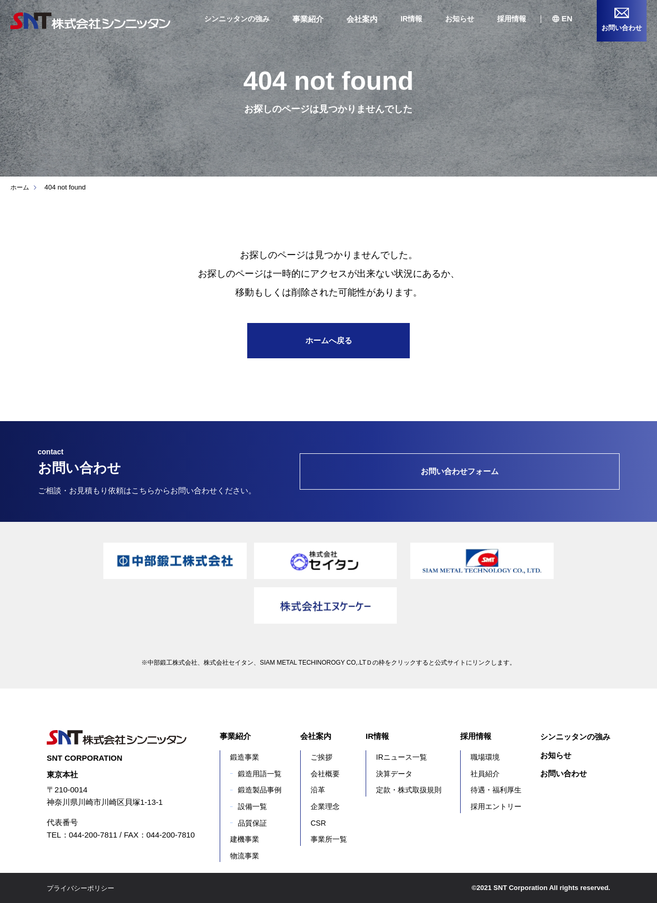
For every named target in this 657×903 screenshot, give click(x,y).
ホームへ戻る (328, 340)
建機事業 (244, 839)
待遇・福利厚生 (496, 790)
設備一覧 (252, 806)
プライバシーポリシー (83, 888)
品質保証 (252, 823)
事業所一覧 (329, 839)
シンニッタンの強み (237, 19)
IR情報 (411, 19)
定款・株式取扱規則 (408, 790)
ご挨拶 (321, 757)
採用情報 (511, 19)
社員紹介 (485, 774)
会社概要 (325, 774)
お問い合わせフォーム (460, 471)
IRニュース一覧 (401, 757)
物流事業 (244, 856)
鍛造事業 (244, 757)
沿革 (318, 790)
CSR (318, 823)
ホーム (20, 187)
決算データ (394, 774)
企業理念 (325, 806)
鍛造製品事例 (259, 790)
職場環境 (485, 757)
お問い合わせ (563, 773)
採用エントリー (496, 806)
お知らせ (459, 19)
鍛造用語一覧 (259, 774)
